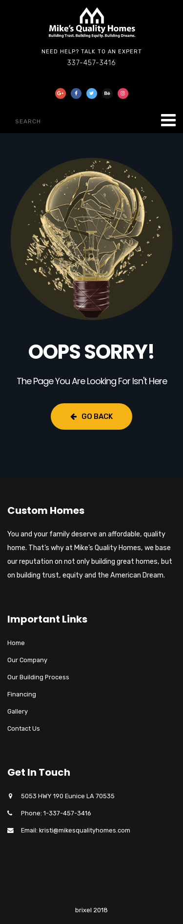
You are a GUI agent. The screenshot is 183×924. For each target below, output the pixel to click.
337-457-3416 (91, 63)
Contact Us (23, 728)
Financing (21, 694)
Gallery (17, 711)
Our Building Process (38, 677)
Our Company (27, 660)
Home (16, 643)
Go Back (91, 416)
